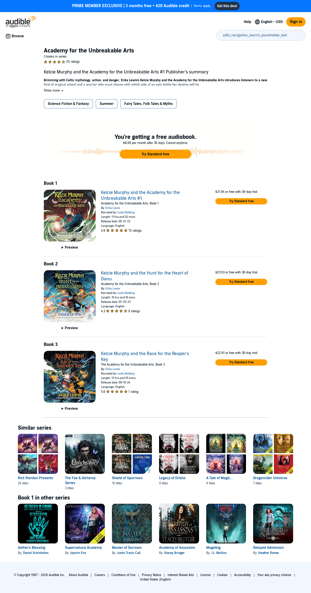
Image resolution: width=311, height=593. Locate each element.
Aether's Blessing (31, 547)
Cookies (222, 575)
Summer (106, 104)
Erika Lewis (112, 208)
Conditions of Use (123, 575)
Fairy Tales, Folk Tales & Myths (148, 104)
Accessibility (242, 575)
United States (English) (155, 579)
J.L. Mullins (219, 553)
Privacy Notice (151, 575)
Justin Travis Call (129, 553)
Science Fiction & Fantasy (68, 104)
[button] (54, 90)
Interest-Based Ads (181, 575)
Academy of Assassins (177, 547)
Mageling (213, 547)
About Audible (78, 575)
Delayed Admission (268, 547)
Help (247, 22)
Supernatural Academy (83, 547)
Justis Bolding (126, 212)
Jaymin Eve (78, 553)
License (205, 575)
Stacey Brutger (174, 553)
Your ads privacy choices (274, 575)
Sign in (296, 21)
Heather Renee (268, 553)
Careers (100, 575)
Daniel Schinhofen (35, 553)
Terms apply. (141, 6)
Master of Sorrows (127, 547)
